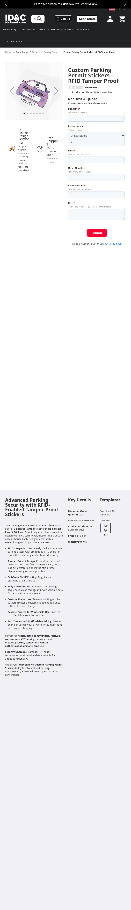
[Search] (39, 18)
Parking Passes (51, 52)
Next (125, 4)
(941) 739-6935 (113, 243)
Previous (6, 4)
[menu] (49, 36)
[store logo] (15, 18)
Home (8, 52)
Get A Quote (87, 19)
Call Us (65, 19)
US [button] (115, 9)
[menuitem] (11, 30)
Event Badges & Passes (27, 52)
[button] (12, 91)
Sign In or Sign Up (109, 19)
